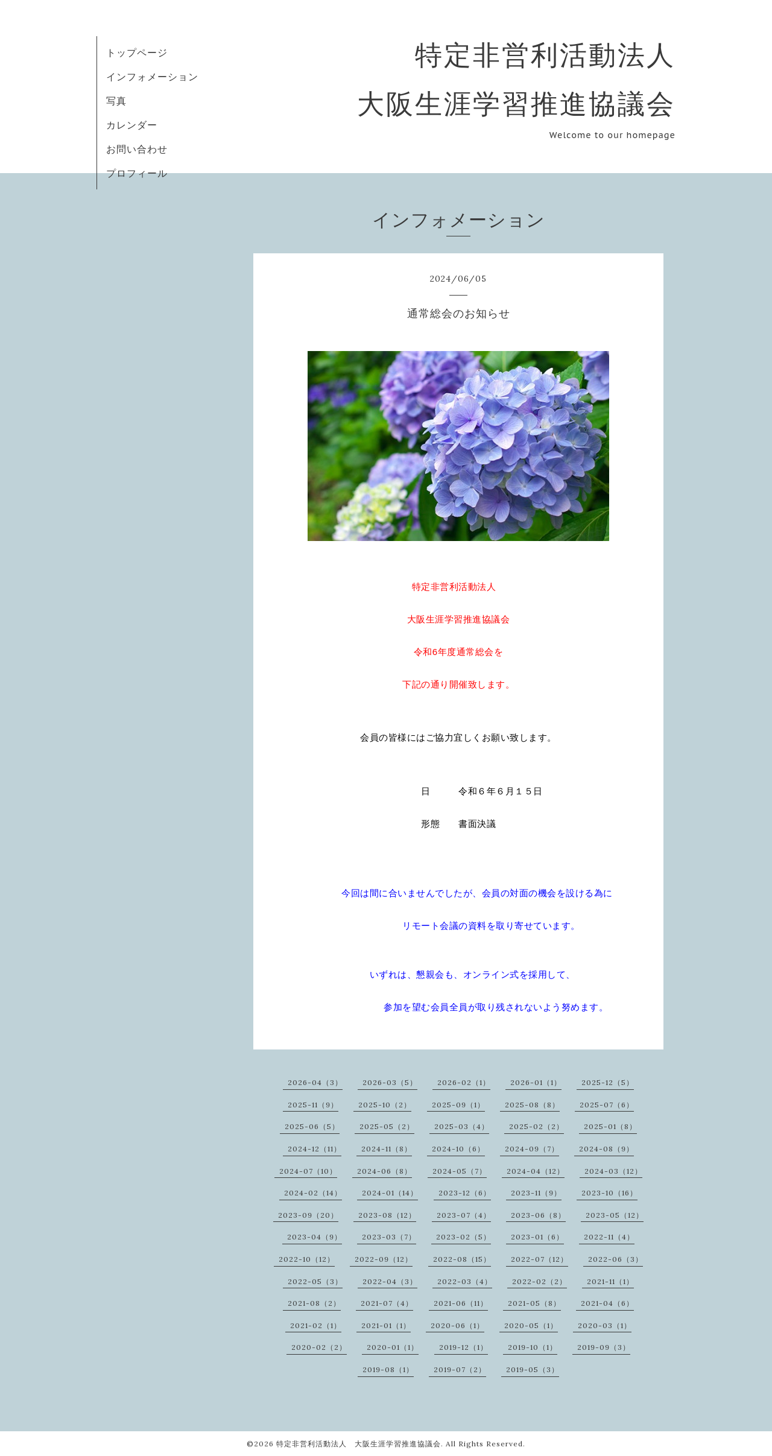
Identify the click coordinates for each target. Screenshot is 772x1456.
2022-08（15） (462, 1259)
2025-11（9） (313, 1104)
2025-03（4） (461, 1126)
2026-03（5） (389, 1082)
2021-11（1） (610, 1281)
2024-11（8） (386, 1148)
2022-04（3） (389, 1281)
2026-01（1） (536, 1082)
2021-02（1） (315, 1325)
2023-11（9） (536, 1192)
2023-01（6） (537, 1236)
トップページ (137, 52)
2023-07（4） (464, 1215)
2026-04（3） (315, 1082)
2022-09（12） (384, 1259)
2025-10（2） (384, 1104)
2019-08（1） (388, 1369)
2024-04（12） (536, 1171)
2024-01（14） (390, 1192)
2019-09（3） (603, 1347)
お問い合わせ (137, 149)
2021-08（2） (314, 1303)
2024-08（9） (606, 1148)
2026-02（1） (463, 1082)
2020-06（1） (457, 1325)
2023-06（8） (538, 1215)
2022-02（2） (539, 1281)
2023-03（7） (389, 1236)
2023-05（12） (615, 1215)
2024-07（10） (308, 1171)
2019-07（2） (460, 1369)
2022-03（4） (464, 1281)
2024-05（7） (459, 1171)
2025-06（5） (312, 1126)
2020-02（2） (319, 1347)
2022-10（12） (307, 1259)
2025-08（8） (532, 1104)
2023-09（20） (308, 1215)
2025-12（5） (607, 1082)
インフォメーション (152, 77)
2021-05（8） (534, 1303)
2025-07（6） (607, 1104)
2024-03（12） (613, 1171)
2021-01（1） (386, 1325)
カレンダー (131, 125)
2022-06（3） (615, 1259)
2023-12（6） (464, 1192)
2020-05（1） (531, 1325)
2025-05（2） (386, 1126)
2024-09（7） (532, 1148)
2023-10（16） (609, 1192)
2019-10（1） (532, 1347)
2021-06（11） (461, 1303)
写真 (116, 101)
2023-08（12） (387, 1215)
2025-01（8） (610, 1126)
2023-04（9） (314, 1236)
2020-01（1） (393, 1347)
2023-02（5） (463, 1236)
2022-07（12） (539, 1259)
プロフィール (137, 173)
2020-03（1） (604, 1325)
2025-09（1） (458, 1104)
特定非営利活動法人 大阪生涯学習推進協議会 (358, 1443)
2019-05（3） (532, 1369)
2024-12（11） (314, 1148)
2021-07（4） (387, 1303)
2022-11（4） (609, 1236)
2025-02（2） (536, 1126)
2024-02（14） (313, 1192)
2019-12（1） (463, 1347)
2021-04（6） (607, 1303)
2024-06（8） (384, 1171)
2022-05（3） (315, 1281)
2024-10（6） (458, 1148)
